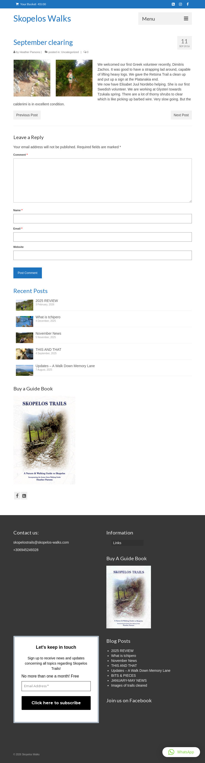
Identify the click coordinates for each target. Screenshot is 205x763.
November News (48, 333)
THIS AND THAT (48, 350)
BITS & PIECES (123, 675)
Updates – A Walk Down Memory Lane (65, 366)
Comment (20, 154)
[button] (181, 752)
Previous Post (27, 115)
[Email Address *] (56, 686)
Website (18, 246)
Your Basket (31, 4)
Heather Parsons (30, 52)
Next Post (181, 115)
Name (18, 210)
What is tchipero (48, 317)
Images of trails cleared (129, 685)
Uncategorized (70, 52)
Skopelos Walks (42, 18)
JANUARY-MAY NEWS (129, 680)
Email (18, 228)
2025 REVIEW (47, 301)
